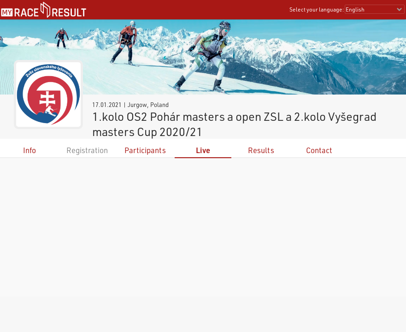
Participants (145, 150)
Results (261, 150)
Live (203, 150)
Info (29, 150)
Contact (319, 150)
